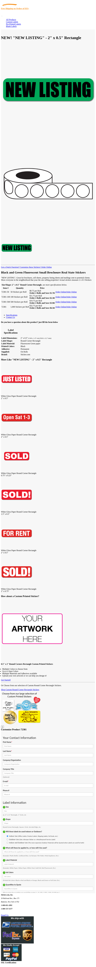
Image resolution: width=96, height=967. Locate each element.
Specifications (11, 315)
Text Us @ (10, 912)
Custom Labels (12, 22)
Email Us (4, 915)
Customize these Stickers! (30, 267)
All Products (11, 20)
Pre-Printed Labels (13, 24)
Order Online (46, 267)
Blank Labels (11, 26)
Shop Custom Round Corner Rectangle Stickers (20, 690)
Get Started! (6, 680)
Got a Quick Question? (10, 267)
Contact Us (10, 317)
